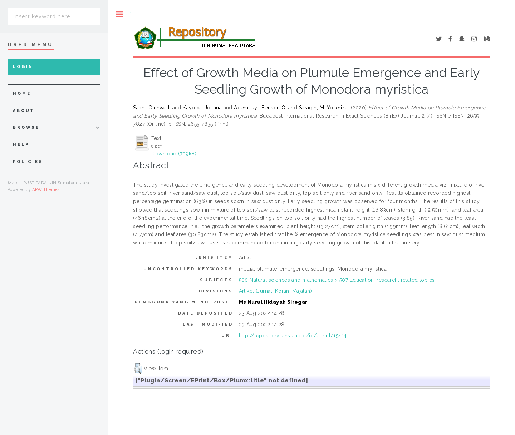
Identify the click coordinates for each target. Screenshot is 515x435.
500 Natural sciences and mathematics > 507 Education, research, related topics (337, 280)
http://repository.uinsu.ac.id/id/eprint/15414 (293, 335)
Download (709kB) (173, 154)
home (22, 93)
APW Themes (46, 189)
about (24, 110)
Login (23, 66)
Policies (28, 161)
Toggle (119, 14)
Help (21, 144)
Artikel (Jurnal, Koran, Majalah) (275, 291)
